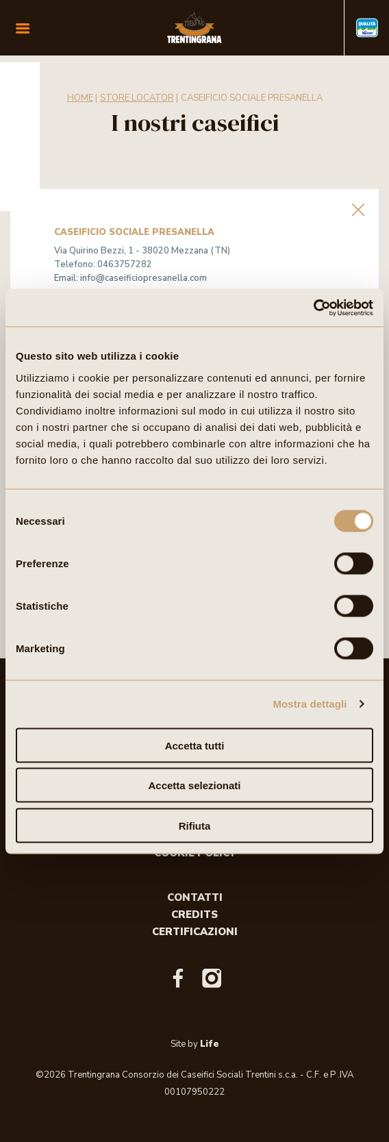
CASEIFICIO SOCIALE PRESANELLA (252, 98)
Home (80, 98)
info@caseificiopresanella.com (143, 278)
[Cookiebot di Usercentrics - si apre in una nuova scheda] (313, 307)
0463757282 (124, 264)
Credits (194, 914)
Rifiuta (195, 825)
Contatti (195, 897)
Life (209, 1044)
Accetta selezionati (194, 785)
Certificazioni (195, 932)
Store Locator (137, 98)
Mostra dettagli (310, 704)
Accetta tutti (195, 745)
